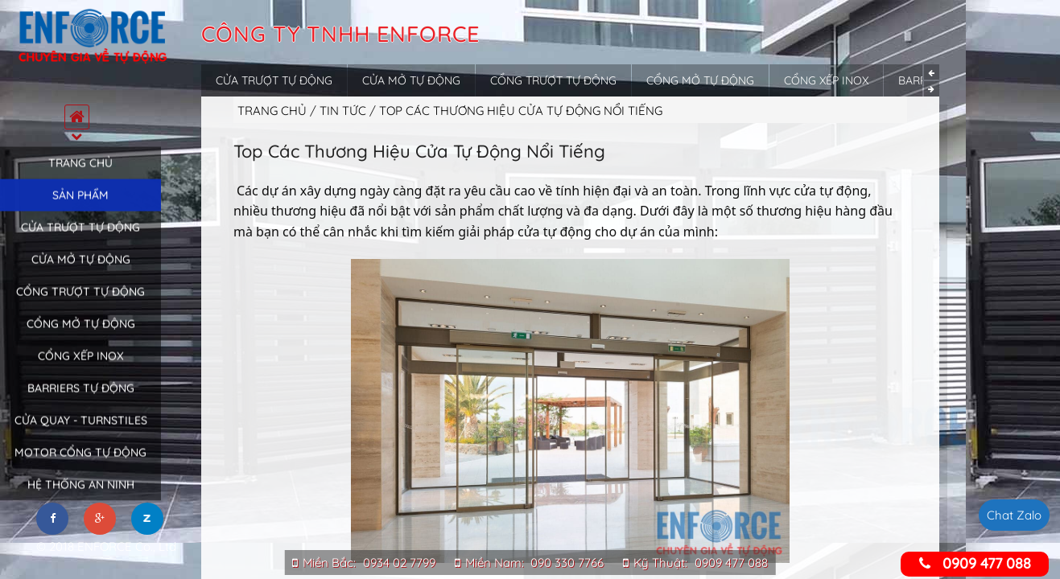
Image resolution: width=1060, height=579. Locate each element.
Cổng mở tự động (81, 340)
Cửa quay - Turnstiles (80, 436)
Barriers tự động (80, 404)
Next (931, 88)
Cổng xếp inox (81, 372)
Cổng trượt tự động (80, 308)
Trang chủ (80, 179)
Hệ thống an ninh (80, 501)
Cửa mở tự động (80, 276)
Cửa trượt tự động (80, 243)
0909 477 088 (731, 562)
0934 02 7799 (399, 562)
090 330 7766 (567, 562)
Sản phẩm (80, 211)
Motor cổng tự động (80, 469)
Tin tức (344, 110)
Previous (931, 72)
